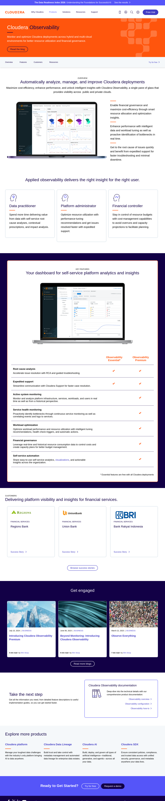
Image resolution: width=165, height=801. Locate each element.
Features (23, 62)
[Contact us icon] (119, 13)
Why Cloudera (37, 12)
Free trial (150, 12)
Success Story (17, 552)
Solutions (66, 12)
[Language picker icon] (138, 13)
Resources (80, 12)
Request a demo (112, 786)
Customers (38, 62)
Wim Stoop (25, 653)
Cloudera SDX (129, 744)
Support (94, 12)
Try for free (90, 786)
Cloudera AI (89, 744)
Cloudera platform (16, 744)
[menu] (125, 12)
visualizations (62, 460)
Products (53, 12)
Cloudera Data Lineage (58, 744)
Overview (9, 62)
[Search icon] (131, 13)
